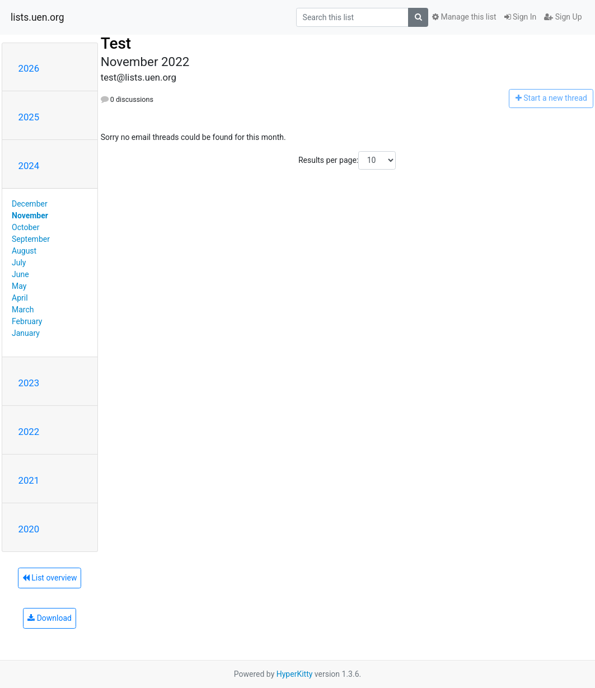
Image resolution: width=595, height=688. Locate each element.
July (19, 262)
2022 (29, 431)
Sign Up (563, 16)
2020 (29, 529)
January (26, 333)
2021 (29, 480)
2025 (29, 117)
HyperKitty (295, 674)
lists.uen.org (37, 17)
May (19, 286)
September (31, 239)
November (30, 215)
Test (116, 43)
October (25, 227)
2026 (29, 68)
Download (49, 618)
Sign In (520, 16)
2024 (29, 165)
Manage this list (464, 16)
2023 (29, 383)
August (24, 250)
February (27, 321)
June (20, 274)
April (20, 297)
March (23, 309)
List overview (49, 577)
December (30, 203)
